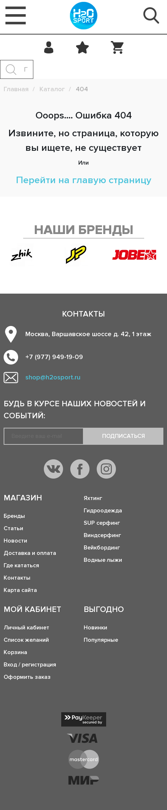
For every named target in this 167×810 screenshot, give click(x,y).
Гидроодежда (103, 510)
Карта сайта (20, 590)
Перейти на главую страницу (83, 180)
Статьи (13, 528)
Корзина (15, 652)
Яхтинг (93, 498)
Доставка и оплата (30, 553)
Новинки (95, 627)
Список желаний (26, 640)
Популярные (101, 640)
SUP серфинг (102, 523)
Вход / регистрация (30, 664)
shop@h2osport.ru (52, 377)
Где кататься (21, 565)
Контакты (17, 577)
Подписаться (123, 436)
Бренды (14, 516)
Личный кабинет (26, 627)
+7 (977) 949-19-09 (54, 357)
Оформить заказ (27, 677)
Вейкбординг (102, 547)
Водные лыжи (103, 560)
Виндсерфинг (102, 535)
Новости (15, 540)
